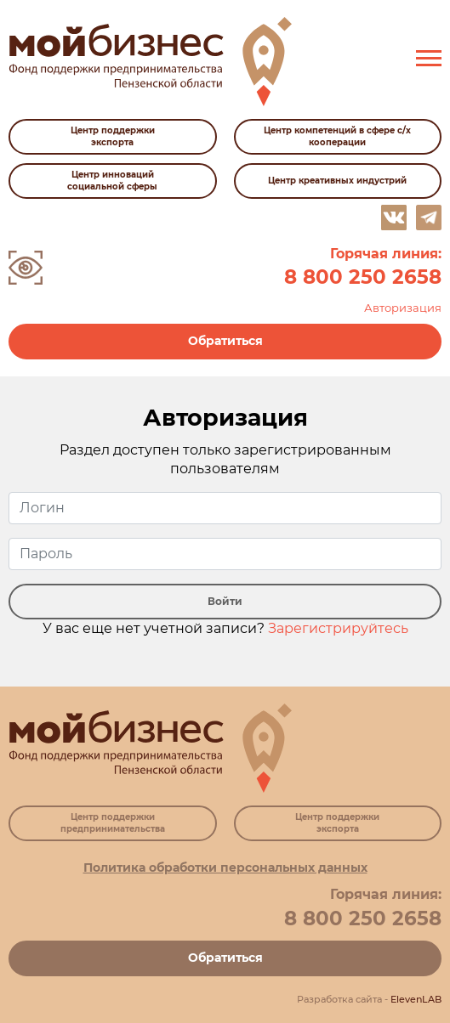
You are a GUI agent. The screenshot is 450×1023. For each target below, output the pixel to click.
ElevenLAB (415, 999)
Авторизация (402, 307)
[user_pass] (225, 554)
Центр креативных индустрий (337, 180)
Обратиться (225, 340)
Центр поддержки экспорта (113, 136)
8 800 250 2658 (362, 277)
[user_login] (225, 508)
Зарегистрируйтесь (338, 628)
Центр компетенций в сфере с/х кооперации (337, 136)
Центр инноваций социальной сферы (112, 180)
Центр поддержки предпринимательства (112, 822)
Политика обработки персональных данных (225, 867)
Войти (225, 601)
